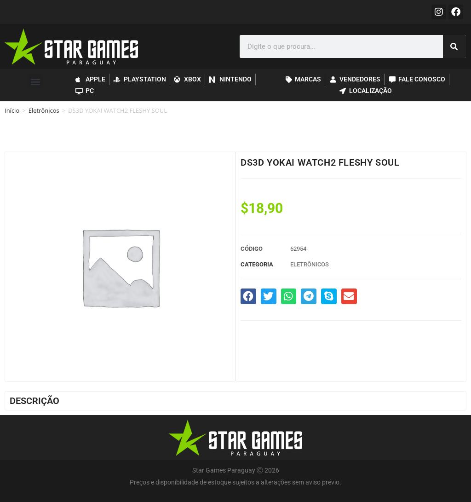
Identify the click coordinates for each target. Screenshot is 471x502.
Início (12, 110)
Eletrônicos (44, 110)
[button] (35, 81)
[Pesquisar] (454, 46)
